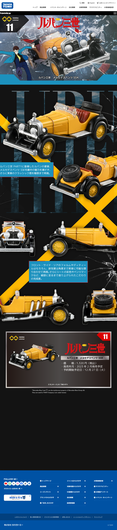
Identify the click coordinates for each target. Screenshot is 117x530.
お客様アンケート (102, 492)
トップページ (46, 481)
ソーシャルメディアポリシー (82, 517)
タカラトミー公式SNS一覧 (12, 488)
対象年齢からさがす (74, 486)
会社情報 (70, 497)
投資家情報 (71, 503)
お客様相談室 (98, 481)
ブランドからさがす (47, 497)
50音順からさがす (73, 492)
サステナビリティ (102, 486)
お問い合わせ (66, 517)
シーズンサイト (45, 492)
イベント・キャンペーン (104, 497)
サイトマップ (98, 517)
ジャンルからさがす (74, 481)
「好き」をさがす (47, 503)
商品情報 (43, 486)
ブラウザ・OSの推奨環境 (51, 517)
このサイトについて (21, 517)
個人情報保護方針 (35, 517)
